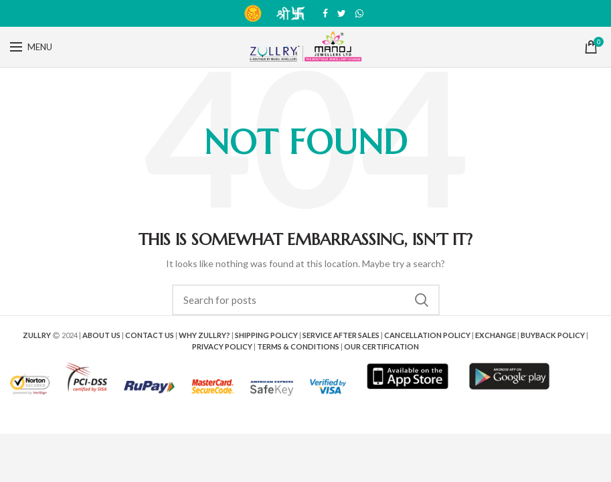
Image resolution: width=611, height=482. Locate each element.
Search (421, 300)
